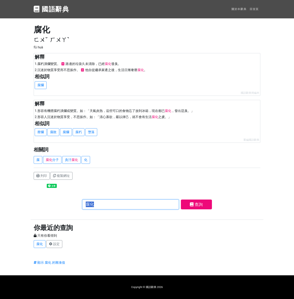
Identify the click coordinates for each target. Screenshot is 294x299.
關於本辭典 (239, 9)
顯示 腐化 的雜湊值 (49, 262)
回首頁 (254, 9)
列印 (41, 176)
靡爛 (40, 132)
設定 (54, 244)
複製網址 (61, 176)
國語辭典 (51, 9)
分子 (52, 160)
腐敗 (53, 132)
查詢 (196, 204)
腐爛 (40, 85)
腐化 (39, 244)
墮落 (91, 132)
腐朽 (78, 132)
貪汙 (71, 160)
